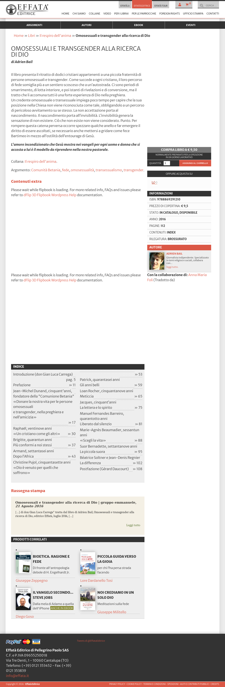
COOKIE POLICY (134, 684)
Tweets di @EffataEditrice (91, 640)
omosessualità (82, 170)
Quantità (155, 163)
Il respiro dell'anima (55, 35)
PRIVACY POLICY (117, 684)
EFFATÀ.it (125, 6)
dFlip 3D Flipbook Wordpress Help (50, 195)
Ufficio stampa (193, 13)
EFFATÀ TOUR (160, 6)
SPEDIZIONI (173, 684)
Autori (86, 25)
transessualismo (109, 170)
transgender (133, 170)
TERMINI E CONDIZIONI (154, 684)
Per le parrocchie (144, 13)
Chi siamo (78, 13)
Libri (31, 35)
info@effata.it (17, 676)
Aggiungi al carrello (195, 163)
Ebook (138, 25)
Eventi (190, 25)
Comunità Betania (46, 170)
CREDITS (215, 684)
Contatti (212, 13)
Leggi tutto (133, 525)
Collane (94, 13)
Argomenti (34, 25)
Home (65, 13)
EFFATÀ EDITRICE (142, 6)
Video (107, 13)
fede (65, 170)
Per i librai (121, 13)
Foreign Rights (169, 13)
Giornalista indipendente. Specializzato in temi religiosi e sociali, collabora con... (179, 261)
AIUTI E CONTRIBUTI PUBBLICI (194, 684)
